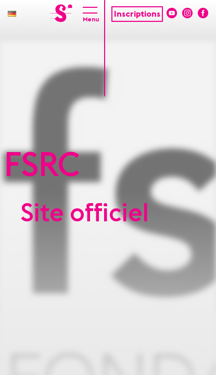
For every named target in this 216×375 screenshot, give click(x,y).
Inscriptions (137, 14)
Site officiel (85, 213)
